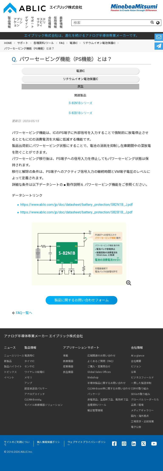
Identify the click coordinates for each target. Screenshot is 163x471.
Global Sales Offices (99, 372)
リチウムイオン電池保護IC (80, 79)
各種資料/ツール (44, 43)
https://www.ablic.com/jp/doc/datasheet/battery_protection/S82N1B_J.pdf (76, 205)
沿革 (133, 372)
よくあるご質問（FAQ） (101, 361)
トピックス (10, 372)
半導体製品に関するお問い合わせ (106, 383)
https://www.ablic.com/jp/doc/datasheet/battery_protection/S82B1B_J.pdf (76, 212)
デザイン (26, 22)
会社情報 (49, 22)
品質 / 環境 (137, 404)
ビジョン (136, 366)
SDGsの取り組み (140, 394)
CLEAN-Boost (32, 399)
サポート (32, 22)
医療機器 (68, 361)
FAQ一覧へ (24, 313)
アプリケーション (18, 22)
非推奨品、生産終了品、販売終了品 (107, 399)
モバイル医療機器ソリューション (43, 404)
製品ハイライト (13, 366)
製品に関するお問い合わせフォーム (81, 300)
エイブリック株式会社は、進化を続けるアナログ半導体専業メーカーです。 (81, 36)
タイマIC (29, 361)
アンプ (28, 383)
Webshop (92, 377)
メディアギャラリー (142, 410)
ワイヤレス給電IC (34, 372)
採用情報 (55, 22)
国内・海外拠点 (140, 416)
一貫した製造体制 (141, 383)
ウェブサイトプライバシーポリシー (86, 444)
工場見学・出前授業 (142, 421)
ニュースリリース (14, 355)
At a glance (137, 355)
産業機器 (68, 366)
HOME (8, 43)
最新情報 (61, 22)
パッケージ (93, 394)
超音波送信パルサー (35, 388)
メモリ (28, 377)
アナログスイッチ (34, 394)
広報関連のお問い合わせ (101, 355)
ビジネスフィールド (142, 377)
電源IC (80, 71)
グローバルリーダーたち (145, 399)
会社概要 (136, 361)
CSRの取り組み (140, 388)
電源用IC (29, 355)
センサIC (29, 366)
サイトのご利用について (17, 444)
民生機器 (68, 372)
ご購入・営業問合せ (98, 366)
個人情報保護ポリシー (48, 444)
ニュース (10, 347)
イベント (9, 377)
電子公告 (136, 427)
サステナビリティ (41, 22)
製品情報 (9, 22)
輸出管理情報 (95, 410)
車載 (65, 355)
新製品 (8, 361)
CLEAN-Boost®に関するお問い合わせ (109, 388)
